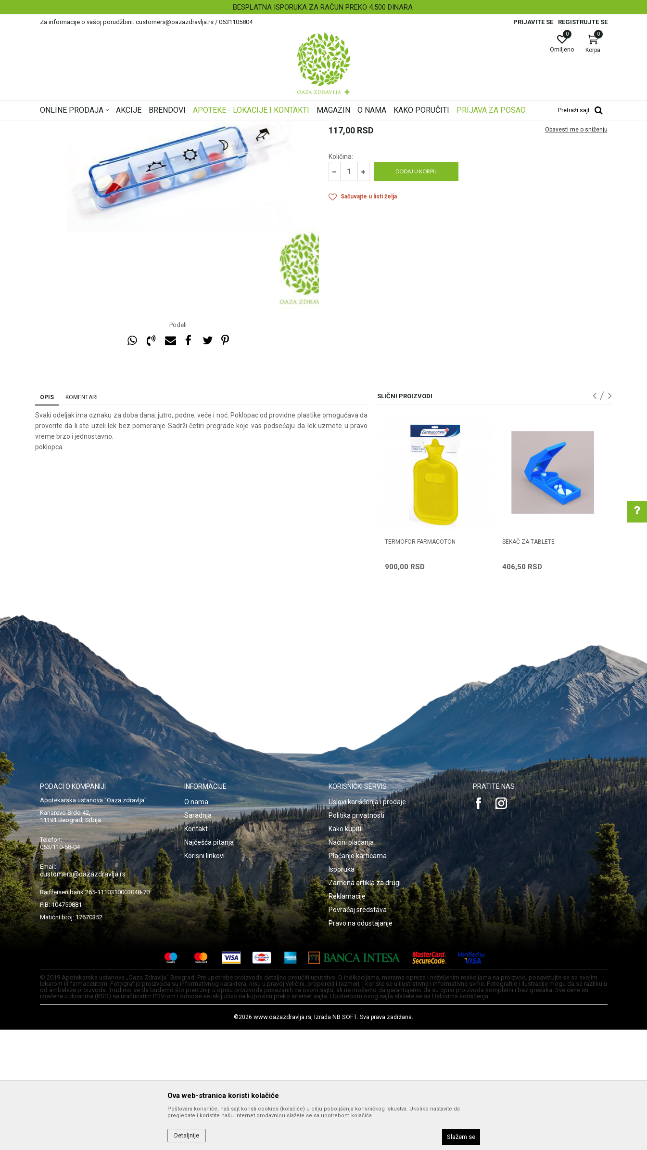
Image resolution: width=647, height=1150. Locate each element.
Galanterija (171, 126)
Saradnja (198, 936)
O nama (196, 922)
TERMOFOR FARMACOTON (420, 662)
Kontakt (196, 949)
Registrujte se (583, 22)
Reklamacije (347, 1016)
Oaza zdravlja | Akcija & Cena (79, 126)
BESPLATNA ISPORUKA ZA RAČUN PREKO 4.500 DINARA (323, 7)
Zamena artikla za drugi (365, 1003)
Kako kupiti (345, 949)
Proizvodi (137, 126)
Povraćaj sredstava (358, 1030)
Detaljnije (186, 1135)
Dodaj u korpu (416, 291)
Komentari (81, 517)
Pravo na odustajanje (361, 1043)
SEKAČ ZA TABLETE (528, 662)
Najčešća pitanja (209, 963)
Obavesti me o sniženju (576, 250)
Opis (47, 517)
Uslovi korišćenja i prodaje (367, 922)
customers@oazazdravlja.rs (83, 994)
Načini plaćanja (351, 963)
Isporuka (342, 989)
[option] (323, 7)
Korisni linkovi (204, 976)
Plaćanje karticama (358, 976)
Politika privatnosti (356, 936)
